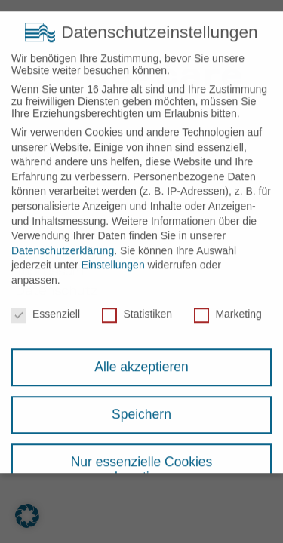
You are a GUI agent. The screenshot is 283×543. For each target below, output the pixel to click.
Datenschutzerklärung (62, 243)
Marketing (227, 306)
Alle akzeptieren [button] (141, 359)
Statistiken (137, 306)
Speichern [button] (141, 406)
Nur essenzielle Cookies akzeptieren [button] (142, 461)
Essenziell (45, 306)
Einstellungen (113, 257)
